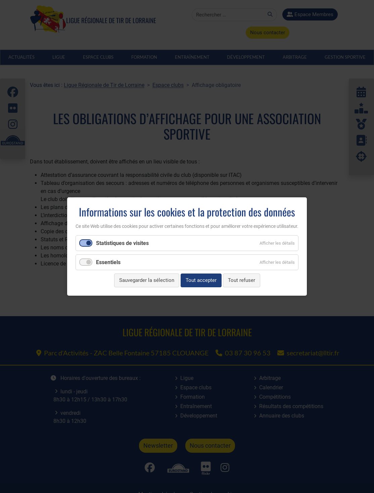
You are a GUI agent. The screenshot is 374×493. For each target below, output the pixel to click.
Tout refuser (241, 280)
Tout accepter (201, 280)
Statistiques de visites (122, 243)
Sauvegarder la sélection (146, 280)
